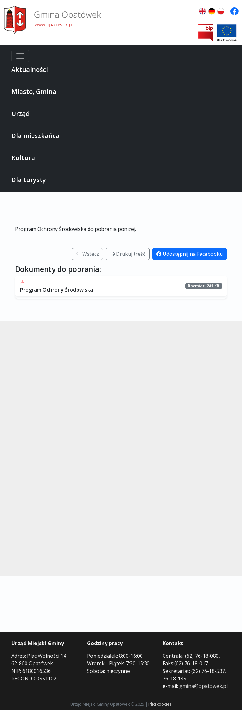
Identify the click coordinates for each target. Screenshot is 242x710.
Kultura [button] (23, 157)
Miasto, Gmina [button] (33, 91)
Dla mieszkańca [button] (35, 135)
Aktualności (29, 69)
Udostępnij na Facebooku (189, 253)
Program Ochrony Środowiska (56, 289)
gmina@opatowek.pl (203, 686)
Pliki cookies (160, 704)
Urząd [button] (20, 113)
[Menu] (20, 56)
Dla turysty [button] (28, 179)
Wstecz (87, 253)
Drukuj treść (128, 253)
